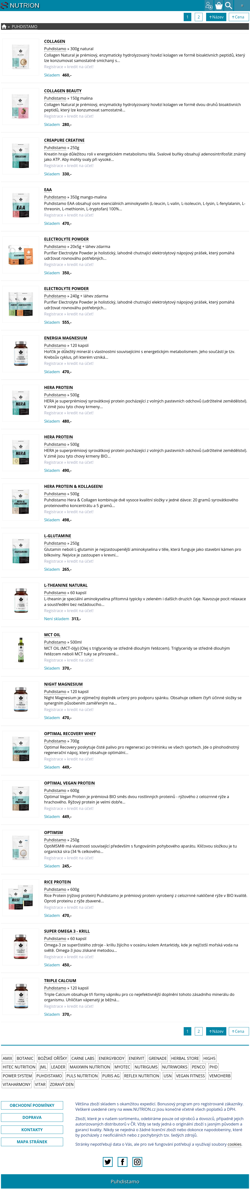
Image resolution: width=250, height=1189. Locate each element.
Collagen (54, 41)
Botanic (25, 1058)
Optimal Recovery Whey (70, 733)
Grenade (158, 1058)
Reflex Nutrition (141, 1076)
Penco (198, 1067)
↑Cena (239, 17)
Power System (17, 1076)
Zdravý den (62, 1084)
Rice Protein (57, 882)
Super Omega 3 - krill (67, 931)
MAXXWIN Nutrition (90, 1067)
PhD (213, 1067)
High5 (209, 1058)
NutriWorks (175, 1067)
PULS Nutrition (82, 1076)
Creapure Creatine (64, 140)
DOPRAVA (32, 1117)
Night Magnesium (63, 684)
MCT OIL (52, 634)
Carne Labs (82, 1058)
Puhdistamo (24, 26)
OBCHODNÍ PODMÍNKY (32, 1105)
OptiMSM (53, 832)
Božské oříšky (52, 1058)
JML (43, 1067)
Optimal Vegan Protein (69, 783)
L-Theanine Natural (66, 585)
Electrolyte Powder (66, 239)
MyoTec (122, 1067)
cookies (234, 1144)
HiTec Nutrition (19, 1067)
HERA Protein (58, 387)
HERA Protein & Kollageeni (73, 486)
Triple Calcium (60, 980)
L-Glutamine (57, 536)
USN (168, 1076)
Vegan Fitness (190, 1076)
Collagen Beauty (63, 90)
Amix (7, 1058)
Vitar (40, 1084)
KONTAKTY (32, 1129)
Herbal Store (185, 1058)
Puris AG (111, 1076)
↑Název (216, 17)
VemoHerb (220, 1076)
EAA (48, 189)
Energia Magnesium (65, 338)
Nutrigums (146, 1067)
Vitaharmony (17, 1084)
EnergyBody (112, 1058)
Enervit (136, 1058)
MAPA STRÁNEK (32, 1141)
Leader (58, 1067)
